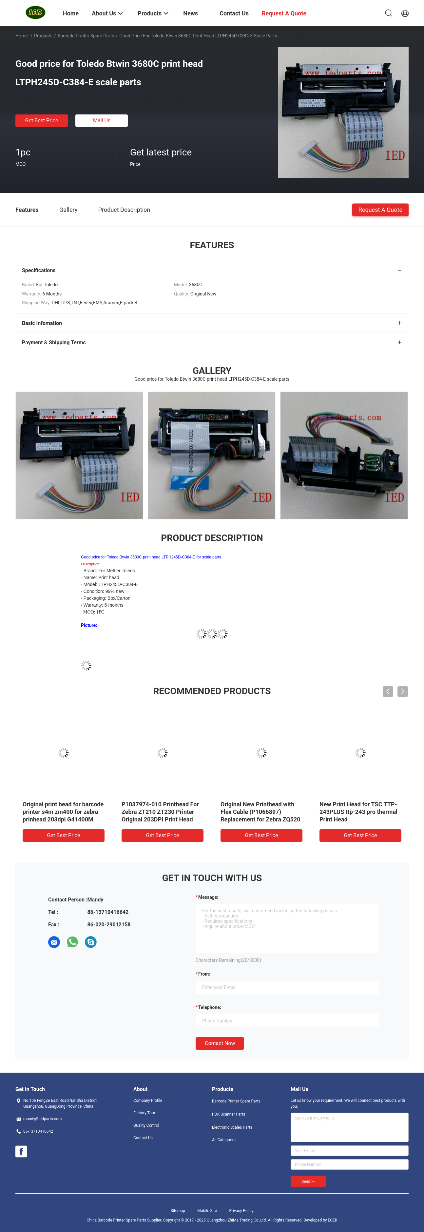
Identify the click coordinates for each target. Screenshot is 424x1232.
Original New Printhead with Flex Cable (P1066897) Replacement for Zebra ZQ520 (260, 812)
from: (204, 974)
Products (43, 35)
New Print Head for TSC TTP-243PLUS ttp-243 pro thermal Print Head (358, 812)
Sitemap (178, 1210)
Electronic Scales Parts (232, 1127)
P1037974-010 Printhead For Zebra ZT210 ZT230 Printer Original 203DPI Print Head (160, 812)
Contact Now (220, 1043)
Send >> (308, 1181)
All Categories (224, 1140)
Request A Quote (380, 209)
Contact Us (143, 1138)
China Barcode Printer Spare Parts (116, 1220)
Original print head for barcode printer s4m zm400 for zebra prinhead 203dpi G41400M (63, 812)
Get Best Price (41, 120)
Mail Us (101, 120)
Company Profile (147, 1100)
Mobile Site (207, 1210)
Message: (208, 897)
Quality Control (146, 1125)
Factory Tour (144, 1113)
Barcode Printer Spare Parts (86, 35)
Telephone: (209, 1007)
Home (21, 35)
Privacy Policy (241, 1210)
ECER (332, 1220)
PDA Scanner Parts (228, 1114)
